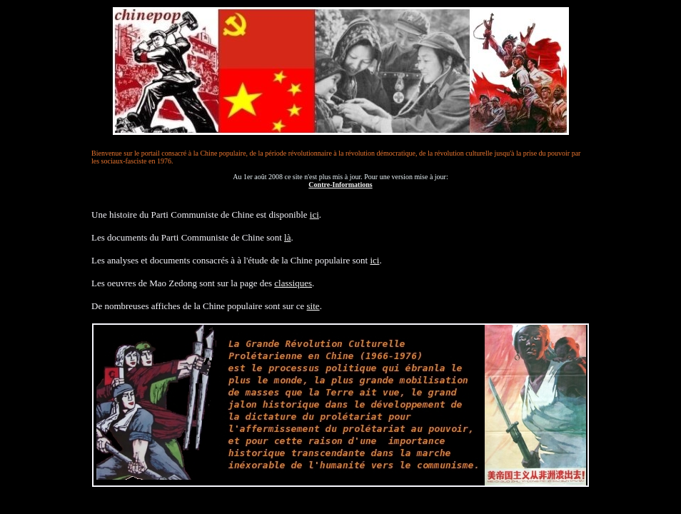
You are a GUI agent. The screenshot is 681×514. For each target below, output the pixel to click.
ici (314, 214)
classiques (293, 283)
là (287, 237)
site (313, 306)
